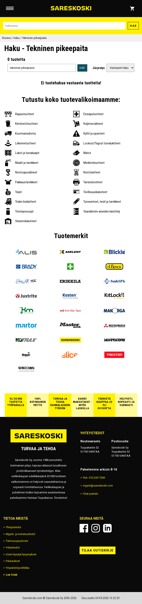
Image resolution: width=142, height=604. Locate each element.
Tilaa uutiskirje (97, 550)
